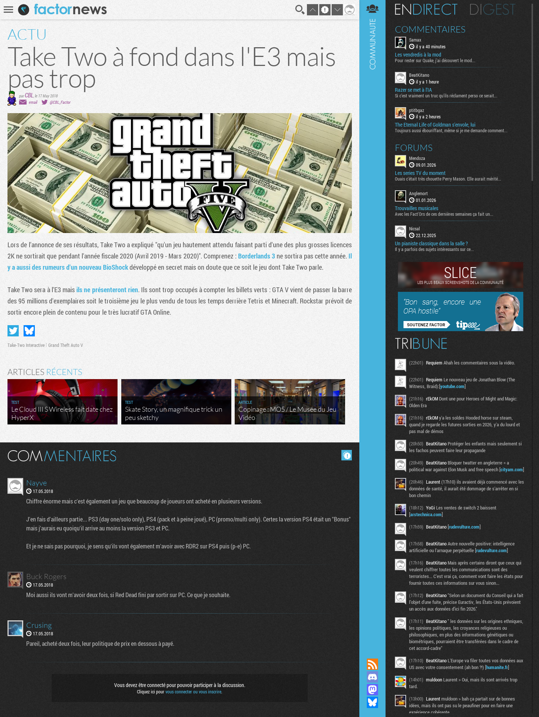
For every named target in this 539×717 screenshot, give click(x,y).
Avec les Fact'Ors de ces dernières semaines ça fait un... (444, 214)
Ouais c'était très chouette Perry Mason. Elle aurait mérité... (448, 179)
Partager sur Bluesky (29, 330)
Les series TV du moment (420, 173)
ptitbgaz (416, 110)
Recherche (300, 9)
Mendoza (417, 158)
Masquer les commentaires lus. (346, 455)
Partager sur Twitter (13, 330)
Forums (414, 147)
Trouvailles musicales (416, 208)
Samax (415, 40)
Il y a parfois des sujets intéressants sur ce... (434, 249)
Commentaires (430, 29)
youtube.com (452, 386)
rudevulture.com (464, 526)
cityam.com (511, 469)
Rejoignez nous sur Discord (372, 677)
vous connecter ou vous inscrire (193, 692)
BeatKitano (419, 75)
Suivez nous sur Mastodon (372, 689)
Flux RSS (372, 664)
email (33, 102)
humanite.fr (497, 667)
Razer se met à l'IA (413, 90)
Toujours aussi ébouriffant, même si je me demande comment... (451, 130)
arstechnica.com (426, 514)
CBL (29, 95)
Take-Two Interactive (26, 345)
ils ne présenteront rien (107, 289)
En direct (426, 9)
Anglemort (418, 193)
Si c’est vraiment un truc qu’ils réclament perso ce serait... (446, 96)
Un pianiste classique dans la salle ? (431, 243)
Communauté (372, 322)
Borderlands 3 (256, 255)
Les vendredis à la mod (418, 55)
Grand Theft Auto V (65, 345)
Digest (493, 9)
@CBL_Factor (60, 102)
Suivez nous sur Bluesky (372, 702)
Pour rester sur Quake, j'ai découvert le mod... (435, 60)
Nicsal (414, 229)
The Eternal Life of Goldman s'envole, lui (435, 125)
